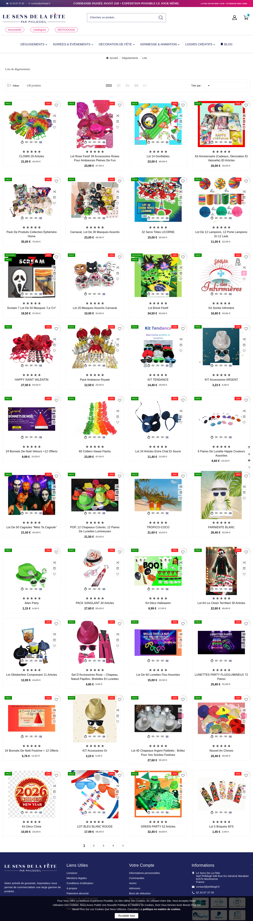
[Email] (39, 3)
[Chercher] (121, 17)
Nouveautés (14, 29)
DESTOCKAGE (66, 29)
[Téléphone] (15, 3)
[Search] (161, 17)
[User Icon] (235, 17)
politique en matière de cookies (161, 909)
